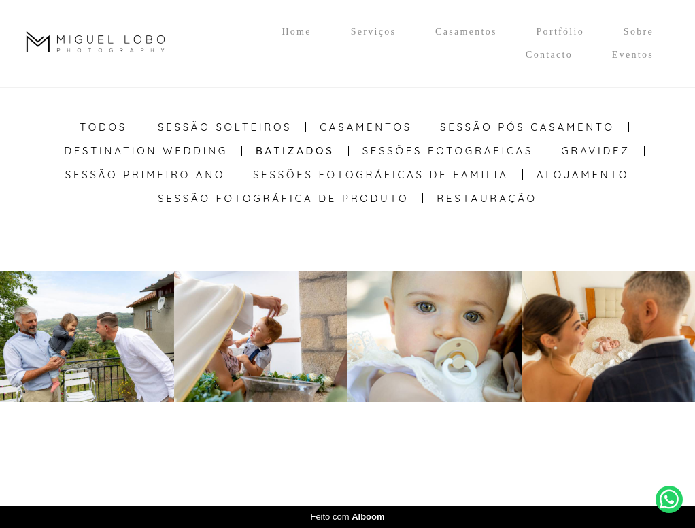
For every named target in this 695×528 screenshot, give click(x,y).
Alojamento (583, 174)
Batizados (295, 151)
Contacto (549, 55)
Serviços (373, 32)
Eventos (633, 55)
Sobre (639, 32)
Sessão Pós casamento (527, 127)
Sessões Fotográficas (448, 151)
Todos (103, 127)
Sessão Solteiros (225, 127)
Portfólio (560, 32)
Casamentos (466, 32)
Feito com (347, 517)
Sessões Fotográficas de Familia (381, 174)
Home (296, 32)
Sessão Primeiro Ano (145, 174)
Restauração (487, 198)
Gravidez (595, 151)
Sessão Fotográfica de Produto (283, 198)
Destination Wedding (146, 151)
